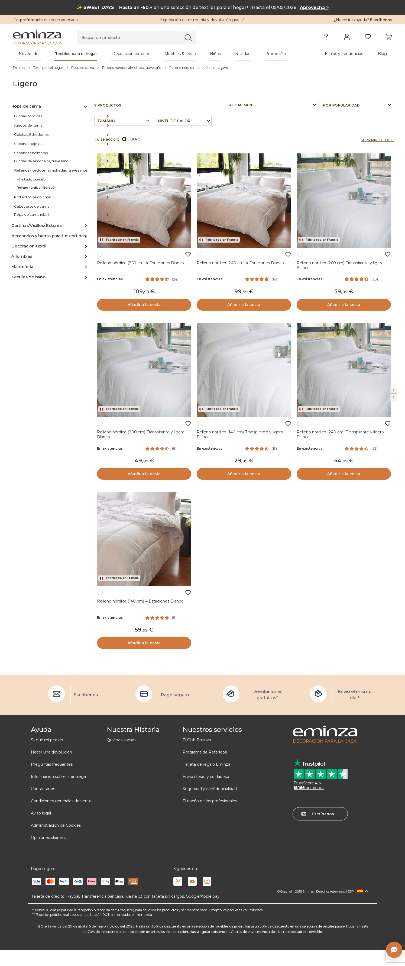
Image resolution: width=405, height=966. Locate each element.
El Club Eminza (197, 740)
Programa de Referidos (205, 752)
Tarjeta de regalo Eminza (206, 764)
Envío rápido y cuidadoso (206, 776)
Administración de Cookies (56, 825)
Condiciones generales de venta (61, 800)
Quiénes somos (121, 740)
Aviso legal (41, 813)
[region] (202, 67)
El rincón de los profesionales (210, 800)
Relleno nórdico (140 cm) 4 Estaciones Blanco (140, 601)
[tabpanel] (155, 54)
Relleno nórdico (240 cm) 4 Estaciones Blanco (240, 262)
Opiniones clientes (48, 837)
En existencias (110, 279)
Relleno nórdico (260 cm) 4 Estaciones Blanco (140, 262)
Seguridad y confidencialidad (210, 788)
